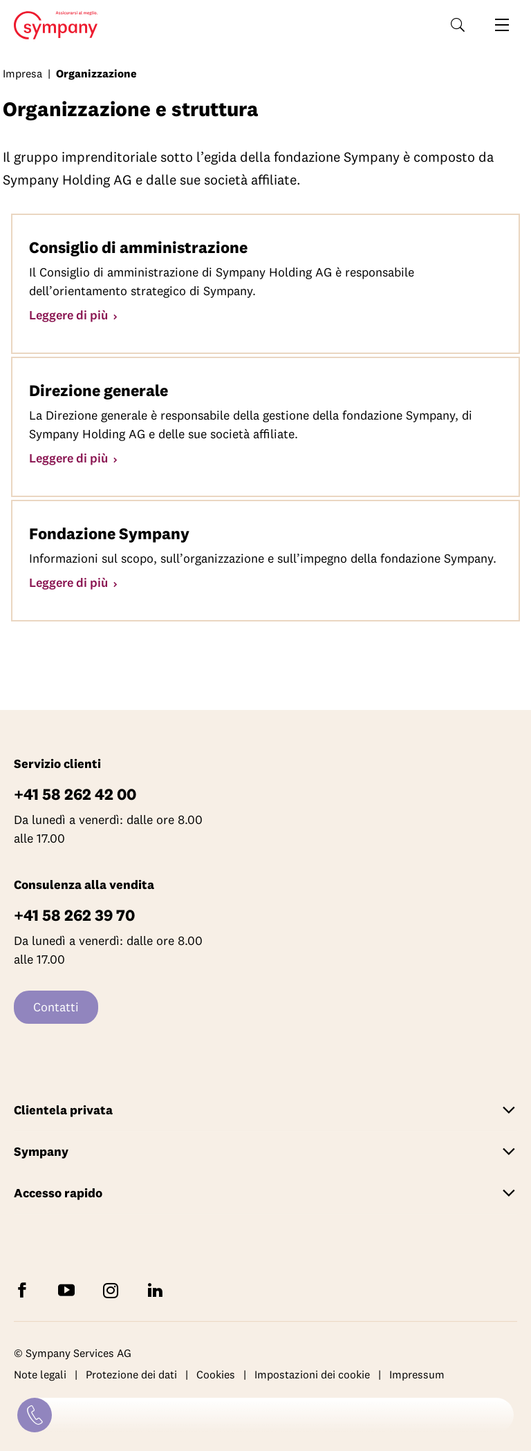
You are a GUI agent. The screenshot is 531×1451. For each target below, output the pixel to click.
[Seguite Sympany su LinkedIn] (158, 1289)
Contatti (56, 1007)
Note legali (40, 1375)
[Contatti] (34, 1415)
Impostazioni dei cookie (312, 1375)
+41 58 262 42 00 (75, 794)
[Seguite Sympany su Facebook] (25, 1289)
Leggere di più (70, 315)
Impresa (22, 73)
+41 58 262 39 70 (74, 915)
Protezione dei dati (131, 1375)
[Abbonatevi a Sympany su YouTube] (69, 1289)
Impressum (417, 1375)
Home (51, 25)
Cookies (215, 1375)
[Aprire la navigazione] (502, 25)
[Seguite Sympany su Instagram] (113, 1289)
